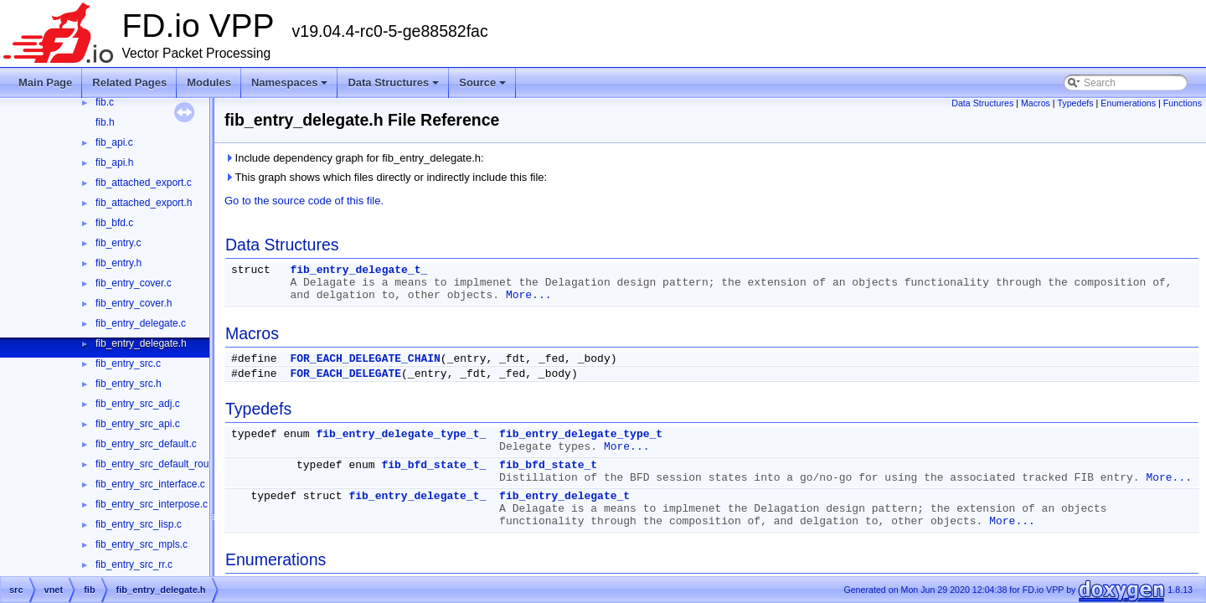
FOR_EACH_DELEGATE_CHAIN (365, 359)
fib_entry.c (118, 243)
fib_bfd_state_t (548, 465)
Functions (1182, 103)
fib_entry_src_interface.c (150, 484)
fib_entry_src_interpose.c (151, 504)
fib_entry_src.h (128, 383)
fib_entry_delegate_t (564, 496)
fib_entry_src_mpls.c (141, 544)
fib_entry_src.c (128, 363)
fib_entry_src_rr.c (134, 564)
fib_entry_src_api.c (137, 424)
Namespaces (291, 87)
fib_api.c (114, 142)
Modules (209, 82)
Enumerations (1128, 103)
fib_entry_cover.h (133, 303)
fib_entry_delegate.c (140, 323)
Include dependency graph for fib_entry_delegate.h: (354, 158)
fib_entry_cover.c (133, 283)
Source (483, 87)
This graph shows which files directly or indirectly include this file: (385, 177)
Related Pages (129, 82)
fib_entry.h (118, 263)
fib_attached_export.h (143, 203)
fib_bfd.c (114, 223)
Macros (1035, 103)
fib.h (105, 122)
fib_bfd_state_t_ (433, 465)
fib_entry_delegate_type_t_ (401, 434)
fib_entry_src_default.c (146, 444)
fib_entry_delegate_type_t (580, 434)
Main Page (45, 82)
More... (529, 295)
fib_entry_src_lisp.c (138, 524)
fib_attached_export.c (143, 182)
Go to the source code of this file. (304, 200)
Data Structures (394, 87)
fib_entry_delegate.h (141, 343)
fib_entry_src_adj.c (137, 404)
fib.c (104, 102)
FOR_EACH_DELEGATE (345, 374)
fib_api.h (114, 162)
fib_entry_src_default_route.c (160, 464)
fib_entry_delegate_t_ (358, 270)
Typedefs (1075, 103)
